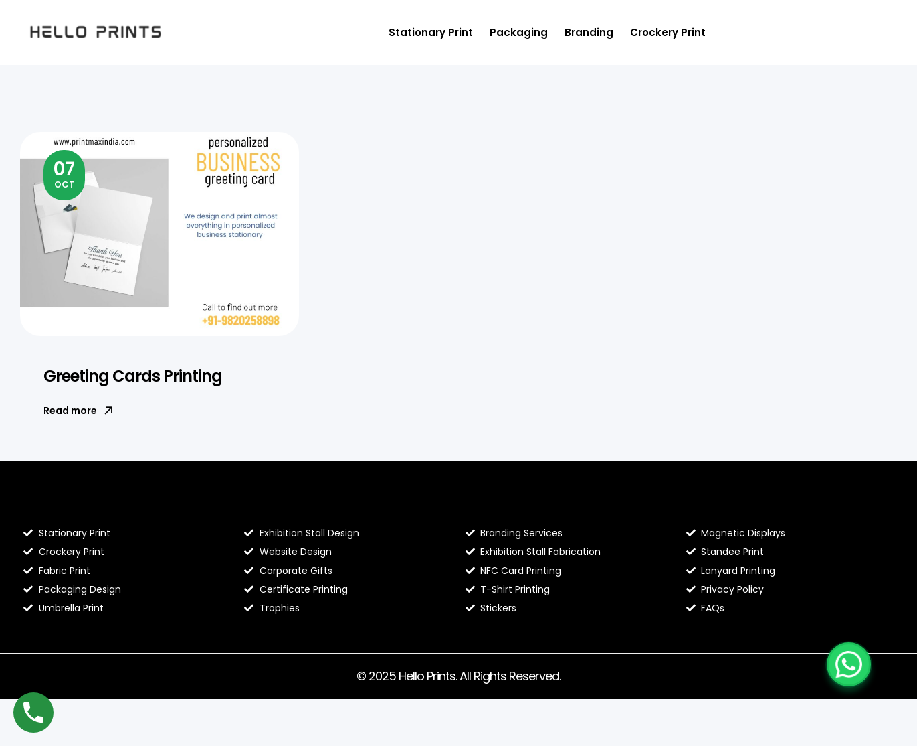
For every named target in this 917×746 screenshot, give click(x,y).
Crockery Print (668, 32)
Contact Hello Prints (747, 505)
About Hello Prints (298, 505)
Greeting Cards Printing (132, 376)
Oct (64, 173)
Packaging (519, 32)
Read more (78, 410)
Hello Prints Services (527, 505)
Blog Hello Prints (72, 505)
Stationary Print (431, 32)
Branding (589, 32)
